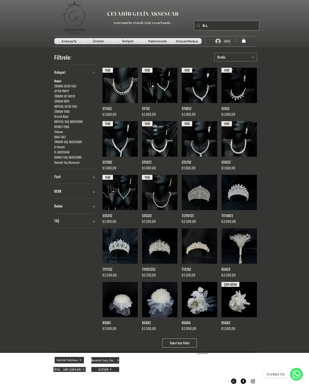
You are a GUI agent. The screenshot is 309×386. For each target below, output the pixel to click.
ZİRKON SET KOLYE (64, 96)
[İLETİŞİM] (105, 369)
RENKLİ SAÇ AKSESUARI (68, 157)
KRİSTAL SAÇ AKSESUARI (68, 121)
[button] (244, 40)
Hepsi (57, 80)
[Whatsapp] (233, 381)
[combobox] (235, 57)
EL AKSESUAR (62, 152)
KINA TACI (60, 136)
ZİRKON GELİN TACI (65, 86)
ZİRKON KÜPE (62, 101)
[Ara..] (226, 25)
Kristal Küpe (61, 116)
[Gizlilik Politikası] (69, 360)
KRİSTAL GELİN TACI (65, 106)
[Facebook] (243, 381)
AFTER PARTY (61, 90)
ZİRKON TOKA (62, 111)
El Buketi (59, 146)
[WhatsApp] (296, 374)
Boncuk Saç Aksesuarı (67, 162)
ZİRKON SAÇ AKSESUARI (68, 141)
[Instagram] (253, 381)
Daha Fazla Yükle (179, 343)
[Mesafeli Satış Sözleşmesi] (105, 360)
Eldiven (58, 131)
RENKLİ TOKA (61, 126)
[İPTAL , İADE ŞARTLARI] (69, 369)
